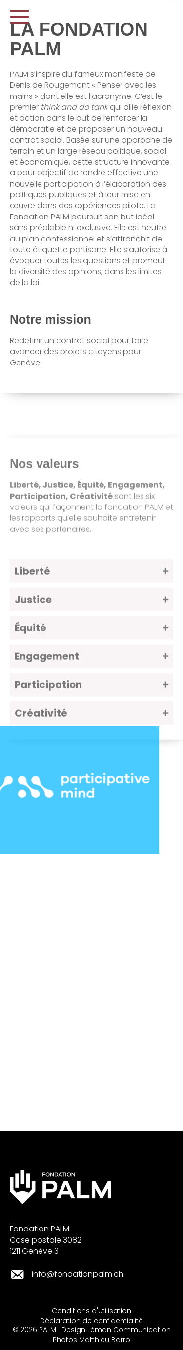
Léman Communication (129, 1330)
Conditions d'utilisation (91, 1311)
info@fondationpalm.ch (77, 1273)
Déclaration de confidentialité (91, 1321)
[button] (19, 17)
